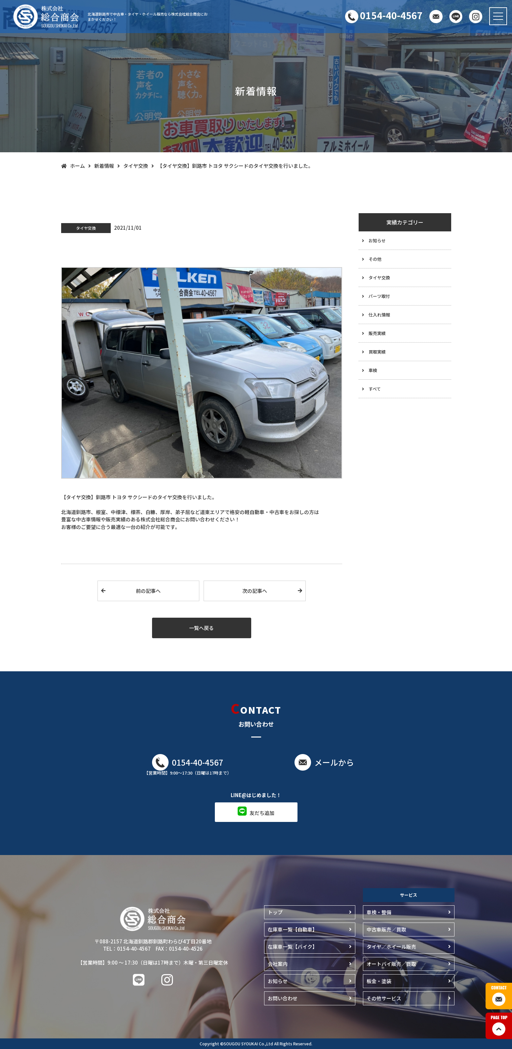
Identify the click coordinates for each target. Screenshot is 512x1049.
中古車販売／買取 (386, 929)
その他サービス (384, 998)
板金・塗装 (379, 980)
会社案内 (278, 963)
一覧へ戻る (201, 627)
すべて (375, 389)
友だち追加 (262, 812)
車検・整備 (379, 912)
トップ (275, 912)
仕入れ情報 (379, 314)
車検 (373, 370)
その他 (375, 259)
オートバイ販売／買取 (391, 963)
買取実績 (377, 352)
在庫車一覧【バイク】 (292, 946)
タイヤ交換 (379, 277)
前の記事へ (148, 590)
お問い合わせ (282, 998)
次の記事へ (254, 590)
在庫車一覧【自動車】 (292, 929)
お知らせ (377, 240)
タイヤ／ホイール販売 (391, 946)
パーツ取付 (379, 296)
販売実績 (377, 333)
